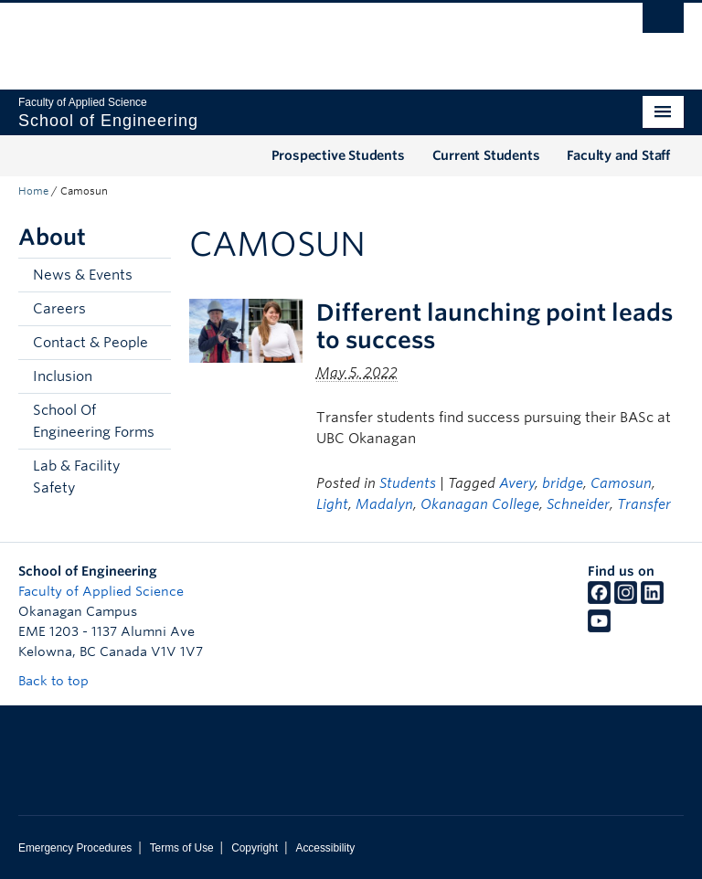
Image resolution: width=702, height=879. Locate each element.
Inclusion (62, 376)
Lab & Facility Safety (76, 477)
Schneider (578, 504)
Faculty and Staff (618, 155)
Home (33, 191)
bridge (562, 483)
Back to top (62, 680)
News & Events (83, 275)
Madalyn (384, 504)
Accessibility (325, 848)
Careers (59, 309)
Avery (517, 483)
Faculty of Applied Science (101, 591)
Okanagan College (479, 504)
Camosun (621, 483)
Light (332, 504)
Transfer (644, 504)
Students (407, 483)
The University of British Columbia (301, 37)
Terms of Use (182, 848)
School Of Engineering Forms (93, 421)
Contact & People (90, 342)
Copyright (254, 848)
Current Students (486, 155)
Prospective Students (338, 155)
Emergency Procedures (75, 848)
